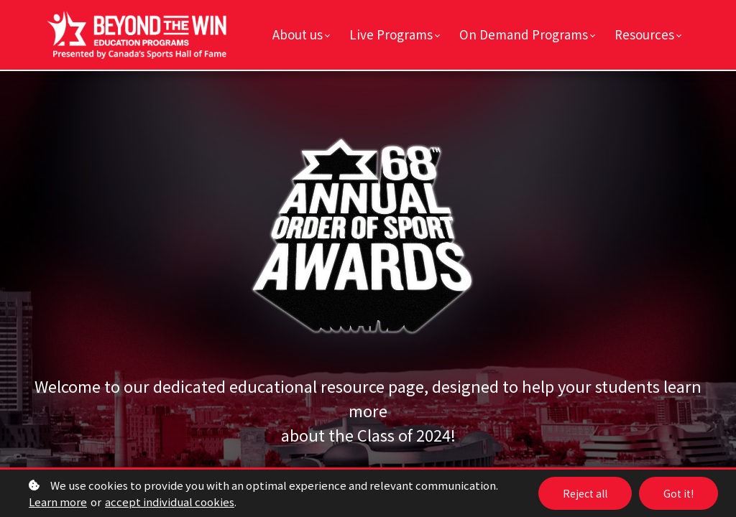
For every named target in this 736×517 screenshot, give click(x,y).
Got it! (678, 493)
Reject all (585, 493)
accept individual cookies (169, 501)
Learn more (58, 501)
